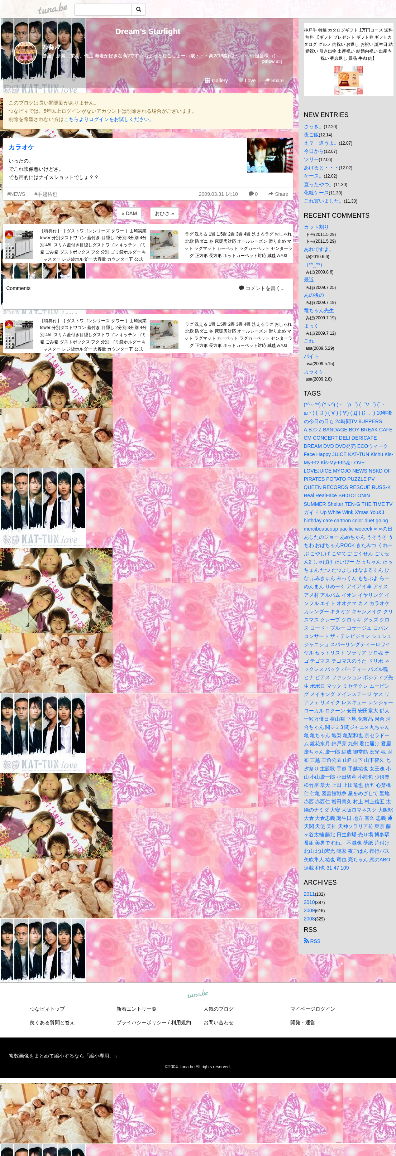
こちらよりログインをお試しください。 (109, 119)
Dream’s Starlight (147, 31)
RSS (312, 941)
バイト (311, 356)
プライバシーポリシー (141, 1022)
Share (274, 80)
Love (247, 80)
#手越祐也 (45, 194)
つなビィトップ (47, 1009)
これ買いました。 (324, 201)
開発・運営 (302, 1022)
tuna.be (198, 994)
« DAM (129, 213)
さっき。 (314, 126)
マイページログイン (312, 1009)
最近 (309, 279)
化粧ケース (316, 192)
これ (309, 341)
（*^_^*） (314, 264)
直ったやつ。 (319, 184)
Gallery (216, 80)
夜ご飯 (311, 134)
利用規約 (181, 1022)
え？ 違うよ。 (321, 143)
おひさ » (164, 213)
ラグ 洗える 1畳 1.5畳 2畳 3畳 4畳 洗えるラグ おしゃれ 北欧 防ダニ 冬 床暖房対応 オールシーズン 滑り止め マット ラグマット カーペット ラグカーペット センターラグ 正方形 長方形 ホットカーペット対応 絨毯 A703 (238, 245)
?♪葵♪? (51, 47)
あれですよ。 (319, 249)
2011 (309, 894)
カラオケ (21, 147)
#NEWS (16, 194)
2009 (309, 910)
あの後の (314, 295)
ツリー (311, 159)
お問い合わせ (219, 1022)
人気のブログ (219, 1009)
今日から (314, 151)
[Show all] (272, 61)
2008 (309, 919)
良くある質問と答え (52, 1022)
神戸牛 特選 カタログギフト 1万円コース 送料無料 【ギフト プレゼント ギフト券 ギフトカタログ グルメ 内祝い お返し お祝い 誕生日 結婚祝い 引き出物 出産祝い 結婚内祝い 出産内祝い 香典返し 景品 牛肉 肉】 (348, 44)
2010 (309, 902)
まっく (311, 326)
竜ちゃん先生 (319, 310)
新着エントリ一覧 (136, 1009)
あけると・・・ (321, 167)
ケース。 (314, 176)
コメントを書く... (262, 288)
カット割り (316, 227)
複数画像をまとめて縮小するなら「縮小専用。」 (64, 1056)
